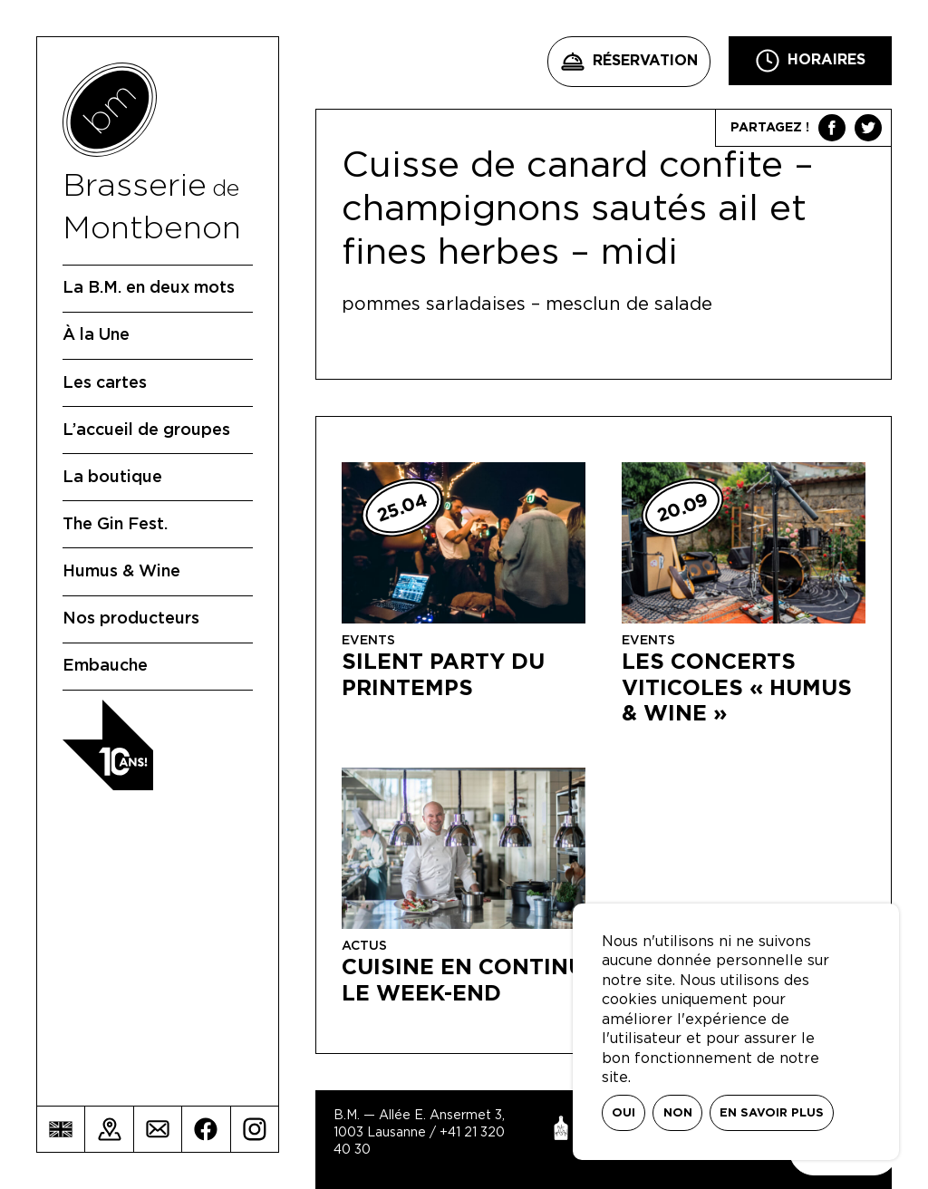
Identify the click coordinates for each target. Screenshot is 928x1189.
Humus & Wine (121, 572)
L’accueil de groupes (146, 430)
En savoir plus (772, 1113)
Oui (623, 1113)
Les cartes (105, 383)
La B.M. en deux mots (149, 288)
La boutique (112, 477)
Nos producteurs (131, 619)
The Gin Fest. (115, 525)
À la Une (96, 335)
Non (677, 1113)
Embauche (105, 666)
